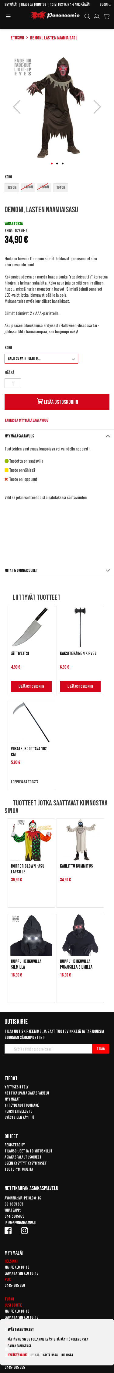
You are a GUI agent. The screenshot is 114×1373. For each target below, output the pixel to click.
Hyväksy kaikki (17, 1355)
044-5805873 (14, 1216)
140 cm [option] (28, 187)
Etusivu (17, 38)
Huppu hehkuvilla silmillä (26, 964)
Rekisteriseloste (18, 1111)
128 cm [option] (11, 187)
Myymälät (11, 4)
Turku (9, 1299)
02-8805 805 (14, 1204)
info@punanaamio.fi (20, 1222)
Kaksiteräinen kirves (78, 653)
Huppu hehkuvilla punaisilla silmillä (76, 964)
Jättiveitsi (20, 653)
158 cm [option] (44, 187)
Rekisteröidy (15, 1145)
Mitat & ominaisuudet (21, 570)
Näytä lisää (50, 1355)
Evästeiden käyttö (19, 1117)
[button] (105, 5)
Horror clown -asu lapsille (27, 869)
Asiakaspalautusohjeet (23, 1157)
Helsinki (11, 1261)
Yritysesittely (17, 1087)
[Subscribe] (100, 1049)
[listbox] (57, 188)
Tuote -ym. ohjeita (19, 1169)
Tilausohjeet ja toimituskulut (29, 1151)
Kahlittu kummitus (76, 866)
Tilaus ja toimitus (33, 4)
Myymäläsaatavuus (19, 436)
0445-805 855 (15, 1367)
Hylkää (35, 1355)
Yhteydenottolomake (22, 1105)
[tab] (57, 436)
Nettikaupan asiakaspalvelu (27, 1093)
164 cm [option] (60, 187)
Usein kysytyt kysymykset (26, 1163)
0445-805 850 (15, 1285)
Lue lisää (67, 1355)
